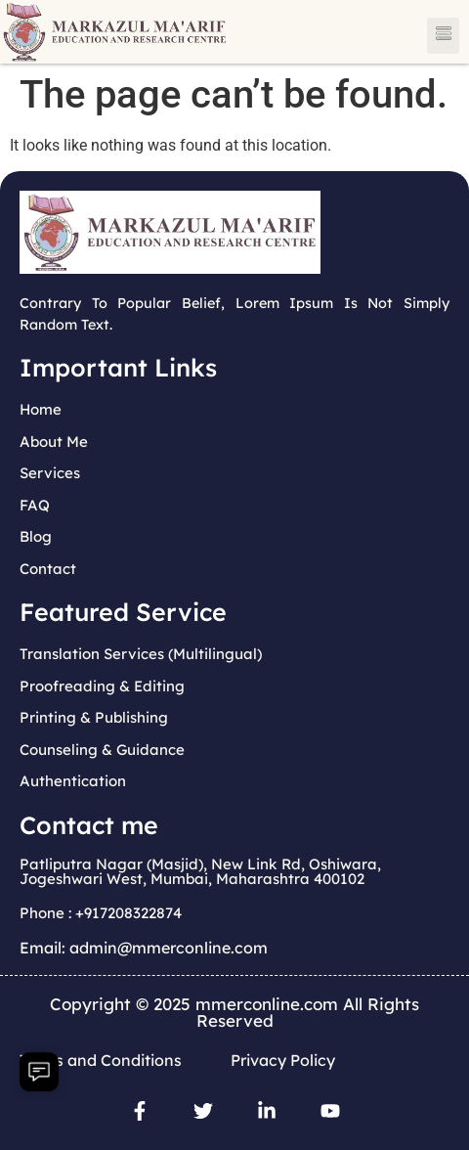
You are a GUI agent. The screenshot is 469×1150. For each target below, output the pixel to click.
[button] (443, 36)
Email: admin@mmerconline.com (144, 947)
